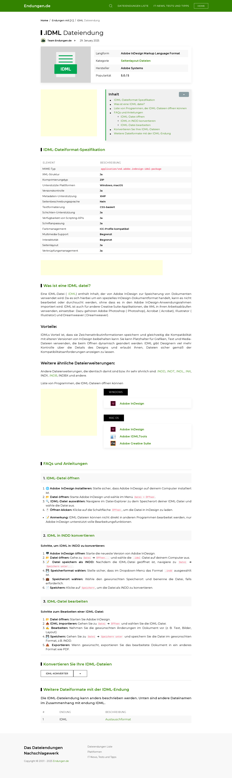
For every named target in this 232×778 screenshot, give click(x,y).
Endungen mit (63, 20)
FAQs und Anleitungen (128, 112)
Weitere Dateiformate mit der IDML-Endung (142, 133)
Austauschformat (118, 719)
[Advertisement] (69, 112)
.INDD (161, 371)
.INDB (53, 375)
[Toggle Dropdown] (80, 673)
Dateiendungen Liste (133, 5)
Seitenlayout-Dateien (136, 60)
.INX (188, 371)
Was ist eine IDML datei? (129, 104)
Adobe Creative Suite (135, 443)
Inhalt (114, 94)
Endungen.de (37, 6)
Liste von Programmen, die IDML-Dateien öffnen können (150, 108)
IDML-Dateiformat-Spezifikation (134, 99)
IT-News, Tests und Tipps (171, 5)
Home (201, 6)
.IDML (72, 293)
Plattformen (94, 751)
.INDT (171, 371)
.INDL (180, 371)
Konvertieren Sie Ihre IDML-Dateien (137, 129)
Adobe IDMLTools (133, 436)
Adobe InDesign (132, 403)
